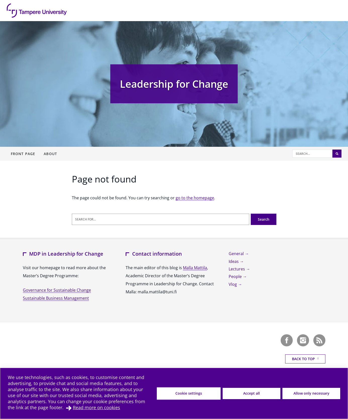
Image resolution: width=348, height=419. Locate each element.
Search (263, 219)
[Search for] (160, 219)
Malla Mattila (195, 267)
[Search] (312, 154)
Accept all (251, 393)
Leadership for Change (174, 84)
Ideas (234, 261)
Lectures (237, 269)
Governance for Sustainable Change (57, 290)
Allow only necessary (311, 393)
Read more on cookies (96, 407)
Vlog (233, 284)
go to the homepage (195, 198)
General (237, 253)
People (236, 276)
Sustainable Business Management (56, 298)
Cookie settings (188, 393)
